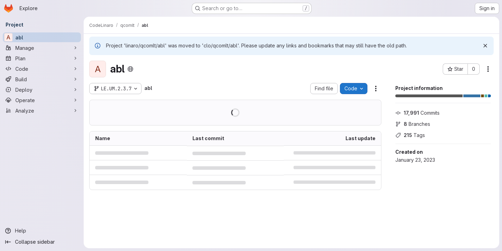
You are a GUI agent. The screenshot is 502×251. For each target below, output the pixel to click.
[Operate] (42, 100)
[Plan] (42, 58)
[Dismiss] (485, 45)
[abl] (42, 37)
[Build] (42, 79)
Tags (410, 135)
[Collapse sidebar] (42, 242)
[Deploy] (42, 89)
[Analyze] (42, 110)
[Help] (42, 231)
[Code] (42, 69)
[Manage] (42, 48)
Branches (412, 124)
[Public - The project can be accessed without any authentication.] (130, 69)
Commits (417, 113)
